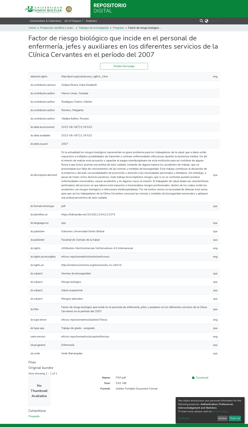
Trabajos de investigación (94, 28)
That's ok (235, 418)
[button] (206, 21)
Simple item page (124, 66)
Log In (213, 21)
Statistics (91, 21)
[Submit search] (201, 21)
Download (200, 378)
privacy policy (220, 411)
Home (32, 28)
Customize (183, 418)
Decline (222, 418)
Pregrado (118, 28)
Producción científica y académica (57, 28)
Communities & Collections (45, 21)
